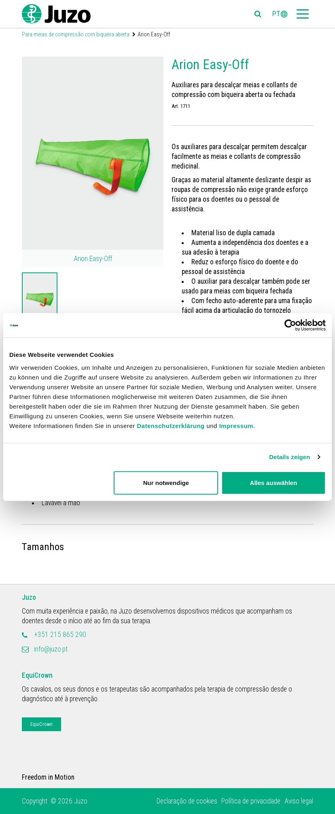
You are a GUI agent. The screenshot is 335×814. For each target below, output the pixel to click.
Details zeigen (289, 456)
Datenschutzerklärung (171, 425)
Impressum (236, 425)
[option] (39, 298)
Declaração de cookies (187, 801)
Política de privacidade (250, 801)
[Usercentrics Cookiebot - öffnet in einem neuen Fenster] (290, 325)
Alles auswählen (273, 482)
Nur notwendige (166, 482)
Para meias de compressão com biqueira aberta (75, 34)
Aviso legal (298, 801)
